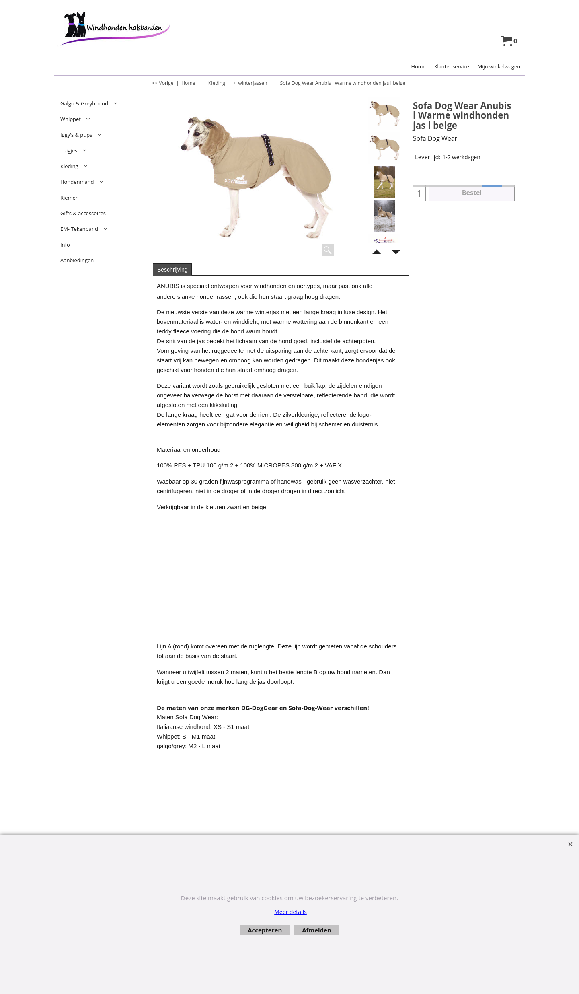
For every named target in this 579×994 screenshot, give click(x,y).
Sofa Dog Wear (435, 138)
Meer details (290, 912)
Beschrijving (172, 269)
